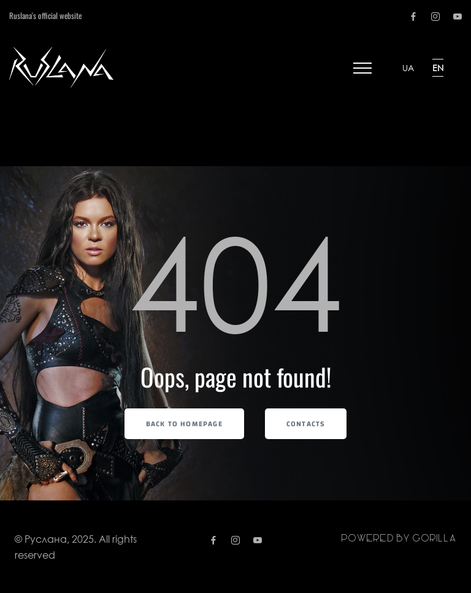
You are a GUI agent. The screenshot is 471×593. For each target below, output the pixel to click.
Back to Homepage (184, 423)
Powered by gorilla (398, 539)
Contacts (306, 423)
